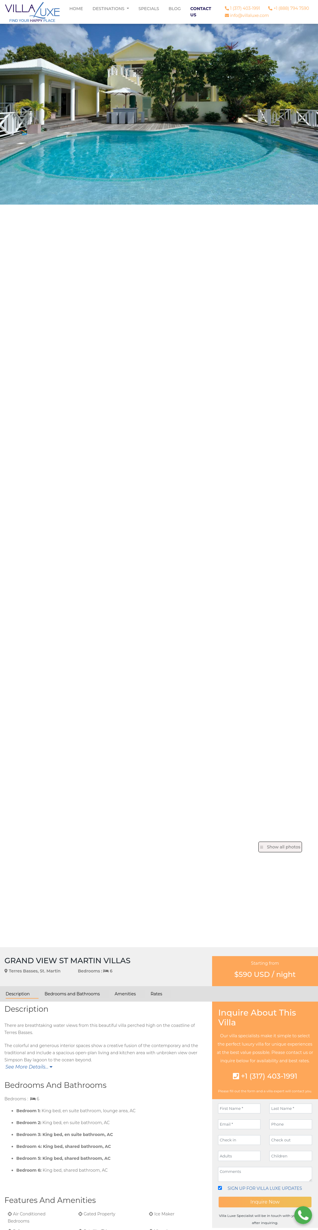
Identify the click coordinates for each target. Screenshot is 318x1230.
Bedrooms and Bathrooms (72, 994)
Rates (156, 994)
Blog (174, 8)
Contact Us (200, 12)
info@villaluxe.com (247, 15)
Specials (149, 8)
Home (76, 8)
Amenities (125, 994)
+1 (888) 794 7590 (288, 8)
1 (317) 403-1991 (242, 8)
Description (18, 994)
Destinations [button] (109, 8)
